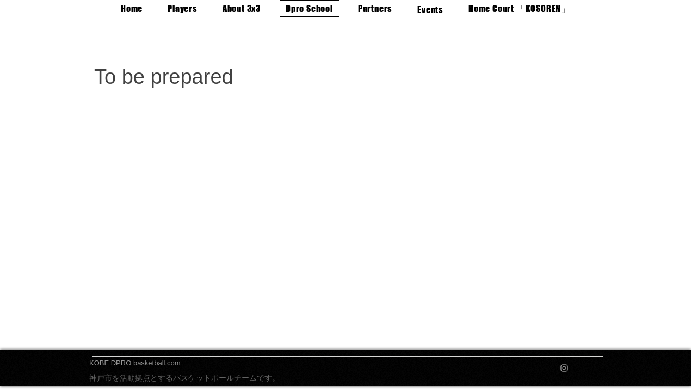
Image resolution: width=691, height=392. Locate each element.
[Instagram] (564, 368)
